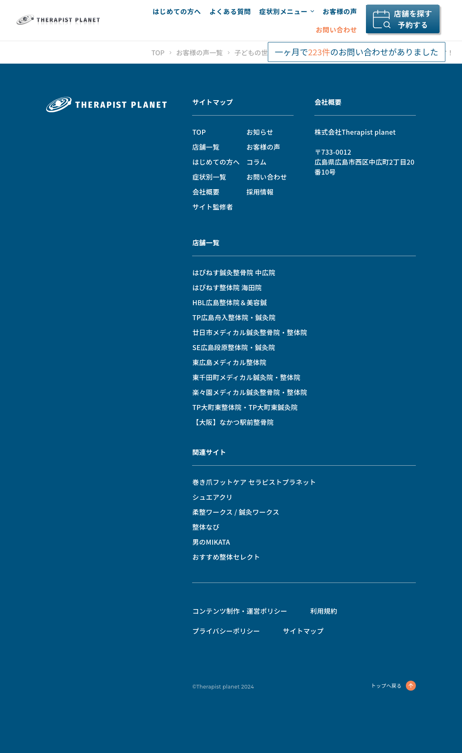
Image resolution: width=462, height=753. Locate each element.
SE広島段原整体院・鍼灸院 (233, 347)
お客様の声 (340, 11)
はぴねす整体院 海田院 (227, 287)
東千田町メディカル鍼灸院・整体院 (246, 377)
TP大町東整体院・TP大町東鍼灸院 (245, 407)
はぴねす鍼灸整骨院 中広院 (233, 272)
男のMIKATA (211, 542)
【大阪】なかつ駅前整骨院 (233, 422)
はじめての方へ (177, 11)
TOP (158, 52)
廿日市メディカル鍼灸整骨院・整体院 (249, 332)
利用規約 (323, 611)
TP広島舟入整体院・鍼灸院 (233, 317)
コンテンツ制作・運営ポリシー (239, 611)
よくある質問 (230, 11)
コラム (256, 162)
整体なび (205, 527)
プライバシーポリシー (226, 631)
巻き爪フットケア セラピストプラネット (254, 482)
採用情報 (259, 192)
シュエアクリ (212, 497)
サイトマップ (212, 102)
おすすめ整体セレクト (226, 557)
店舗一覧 (205, 147)
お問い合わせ (336, 30)
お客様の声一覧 (199, 52)
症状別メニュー (286, 11)
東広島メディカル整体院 (229, 362)
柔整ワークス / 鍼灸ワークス (235, 512)
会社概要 (205, 192)
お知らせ (259, 132)
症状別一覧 (209, 177)
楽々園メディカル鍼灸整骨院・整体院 (249, 392)
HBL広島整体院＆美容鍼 (229, 302)
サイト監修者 (212, 207)
